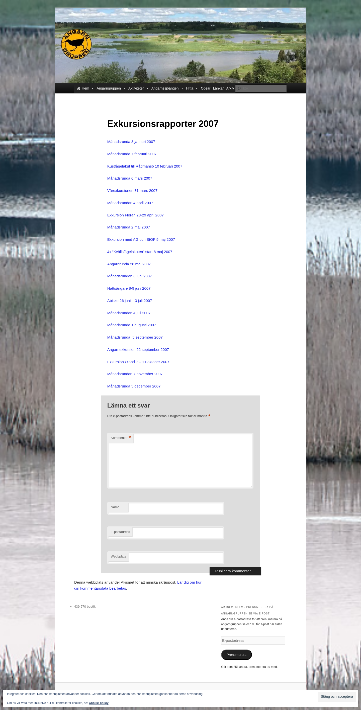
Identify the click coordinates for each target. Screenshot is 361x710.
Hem (88, 88)
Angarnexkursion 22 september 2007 (138, 349)
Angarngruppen (111, 88)
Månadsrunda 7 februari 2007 (132, 154)
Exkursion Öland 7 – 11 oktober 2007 (138, 362)
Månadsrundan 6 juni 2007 (129, 276)
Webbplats (118, 556)
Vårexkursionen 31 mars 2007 (132, 190)
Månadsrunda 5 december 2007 (134, 386)
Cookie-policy (99, 703)
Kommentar (121, 438)
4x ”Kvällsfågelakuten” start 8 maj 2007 (139, 252)
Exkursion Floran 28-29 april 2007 (135, 215)
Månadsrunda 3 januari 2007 (131, 141)
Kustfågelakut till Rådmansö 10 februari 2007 (144, 166)
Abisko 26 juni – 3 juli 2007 (129, 300)
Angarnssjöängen (167, 88)
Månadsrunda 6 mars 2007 (129, 178)
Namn (115, 507)
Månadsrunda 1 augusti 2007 (131, 325)
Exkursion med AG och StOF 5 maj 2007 (141, 239)
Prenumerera (236, 655)
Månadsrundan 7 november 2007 (135, 374)
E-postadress (120, 532)
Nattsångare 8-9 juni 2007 (129, 288)
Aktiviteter (138, 88)
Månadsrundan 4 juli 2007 (129, 313)
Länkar (218, 88)
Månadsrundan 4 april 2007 (130, 203)
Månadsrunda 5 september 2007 (135, 337)
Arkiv (230, 88)
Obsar (205, 88)
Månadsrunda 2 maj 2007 (128, 227)
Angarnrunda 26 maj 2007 (129, 264)
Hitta (192, 88)
